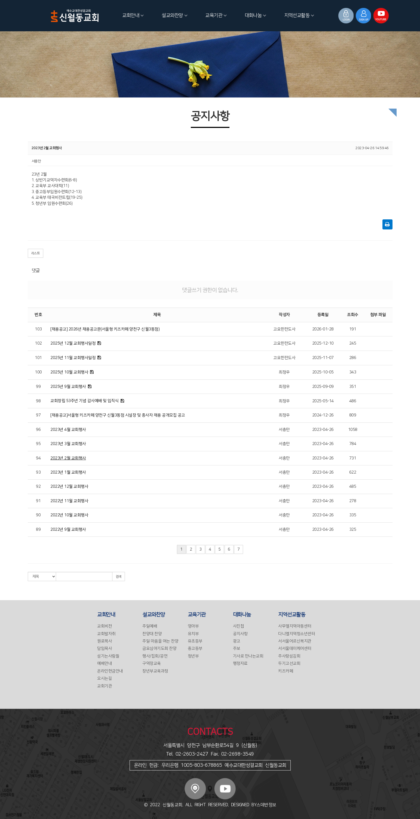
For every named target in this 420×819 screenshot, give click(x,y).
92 (38, 486)
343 (352, 372)
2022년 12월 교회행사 (69, 486)
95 (38, 443)
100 (38, 372)
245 (352, 343)
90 (38, 515)
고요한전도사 (284, 329)
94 (38, 458)
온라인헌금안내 (110, 671)
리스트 (35, 253)
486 (352, 401)
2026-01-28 (323, 329)
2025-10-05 (323, 372)
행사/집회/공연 (154, 656)
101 (38, 357)
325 (352, 529)
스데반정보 (266, 804)
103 (38, 329)
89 (38, 529)
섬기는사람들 (108, 656)
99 (38, 386)
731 (352, 458)
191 (352, 329)
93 (38, 472)
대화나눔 (255, 15)
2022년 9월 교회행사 (68, 529)
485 (352, 486)
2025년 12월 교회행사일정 (73, 343)
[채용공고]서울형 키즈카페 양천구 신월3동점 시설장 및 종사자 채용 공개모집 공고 (117, 415)
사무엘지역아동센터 (294, 626)
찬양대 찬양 (152, 633)
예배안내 (104, 663)
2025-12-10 (323, 343)
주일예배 (149, 626)
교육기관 (216, 15)
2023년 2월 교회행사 (68, 458)
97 (38, 415)
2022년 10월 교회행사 (69, 515)
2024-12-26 (323, 415)
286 (352, 357)
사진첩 (238, 626)
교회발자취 (106, 633)
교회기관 (104, 686)
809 (352, 415)
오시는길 (104, 678)
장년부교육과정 (155, 671)
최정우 (284, 372)
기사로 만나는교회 (248, 656)
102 (38, 343)
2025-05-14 (323, 401)
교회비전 (104, 626)
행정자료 (240, 663)
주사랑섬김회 (289, 656)
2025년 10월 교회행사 (69, 372)
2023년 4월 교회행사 (68, 429)
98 (38, 401)
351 (352, 386)
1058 (352, 429)
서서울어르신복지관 (294, 641)
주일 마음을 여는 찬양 (160, 641)
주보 (236, 648)
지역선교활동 (299, 15)
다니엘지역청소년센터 (296, 633)
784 (352, 443)
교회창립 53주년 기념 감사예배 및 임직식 (84, 400)
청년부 (193, 656)
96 (38, 429)
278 (352, 501)
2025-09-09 (323, 386)
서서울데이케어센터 (294, 648)
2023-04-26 (323, 429)
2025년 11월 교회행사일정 (73, 357)
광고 (236, 641)
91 (38, 501)
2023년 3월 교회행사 (68, 443)
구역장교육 (151, 663)
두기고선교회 (289, 663)
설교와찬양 (174, 15)
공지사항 (240, 633)
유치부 (193, 633)
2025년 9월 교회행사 (68, 386)
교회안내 (133, 15)
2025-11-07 (323, 357)
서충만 (284, 429)
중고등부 (195, 648)
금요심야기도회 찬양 (159, 648)
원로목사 (104, 641)
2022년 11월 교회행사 (69, 501)
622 (352, 472)
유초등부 (195, 641)
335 (352, 515)
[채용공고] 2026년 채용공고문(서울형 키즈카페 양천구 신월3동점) (105, 329)
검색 (118, 576)
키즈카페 (285, 671)
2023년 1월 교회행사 (68, 472)
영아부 (193, 626)
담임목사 (104, 648)
